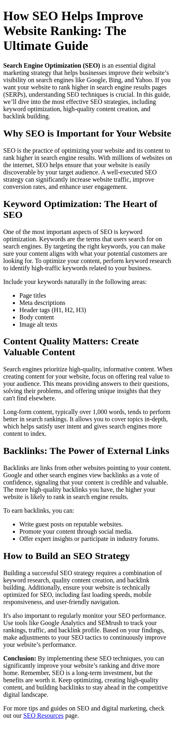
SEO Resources (43, 715)
